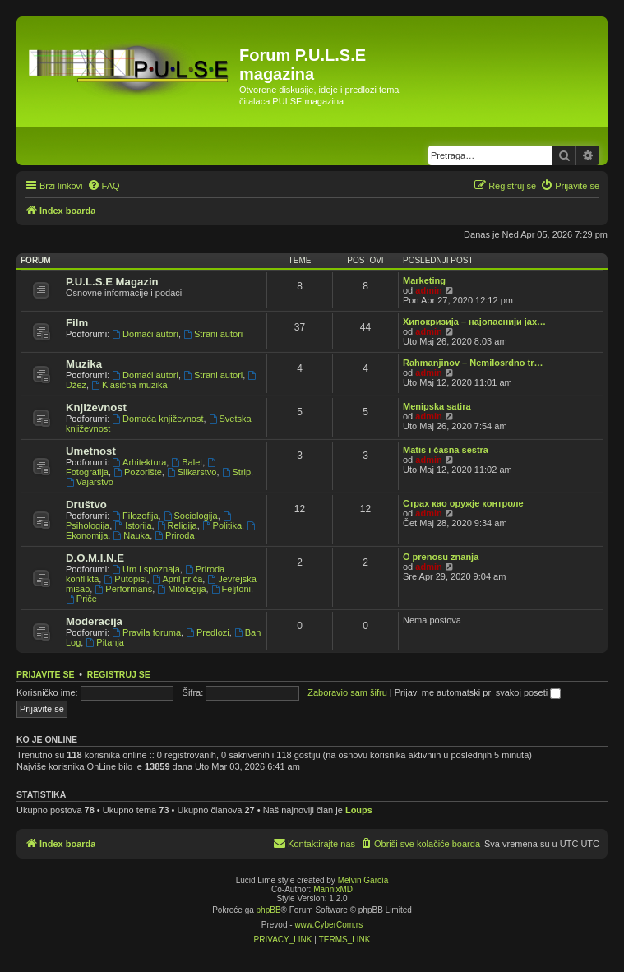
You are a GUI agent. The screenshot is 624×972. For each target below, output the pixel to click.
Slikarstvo (192, 472)
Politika (222, 525)
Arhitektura (139, 462)
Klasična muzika (129, 385)
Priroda (174, 535)
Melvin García (363, 880)
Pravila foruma (146, 632)
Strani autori (213, 334)
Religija (177, 525)
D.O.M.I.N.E (95, 558)
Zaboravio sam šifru (347, 692)
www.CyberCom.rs (328, 924)
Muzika (84, 364)
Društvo (86, 504)
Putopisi (125, 579)
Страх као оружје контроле (463, 503)
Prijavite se (45, 674)
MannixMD (333, 889)
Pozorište (137, 472)
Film (77, 323)
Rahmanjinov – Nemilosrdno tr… (473, 363)
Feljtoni (231, 589)
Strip (236, 472)
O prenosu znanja (440, 557)
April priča (177, 579)
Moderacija (94, 621)
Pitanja (104, 642)
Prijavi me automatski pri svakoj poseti (478, 692)
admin (428, 290)
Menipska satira (437, 406)
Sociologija (191, 516)
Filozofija (135, 516)
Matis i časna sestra (445, 450)
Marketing (424, 280)
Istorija (132, 525)
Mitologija (181, 589)
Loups (358, 810)
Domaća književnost (157, 419)
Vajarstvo (89, 482)
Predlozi (207, 632)
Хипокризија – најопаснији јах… (474, 321)
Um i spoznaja (146, 569)
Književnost (96, 407)
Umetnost (91, 451)
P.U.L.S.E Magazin (112, 281)
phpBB (269, 909)
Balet (186, 462)
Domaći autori (145, 334)
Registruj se (118, 674)
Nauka (131, 535)
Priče (81, 599)
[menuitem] (103, 186)
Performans (123, 589)
